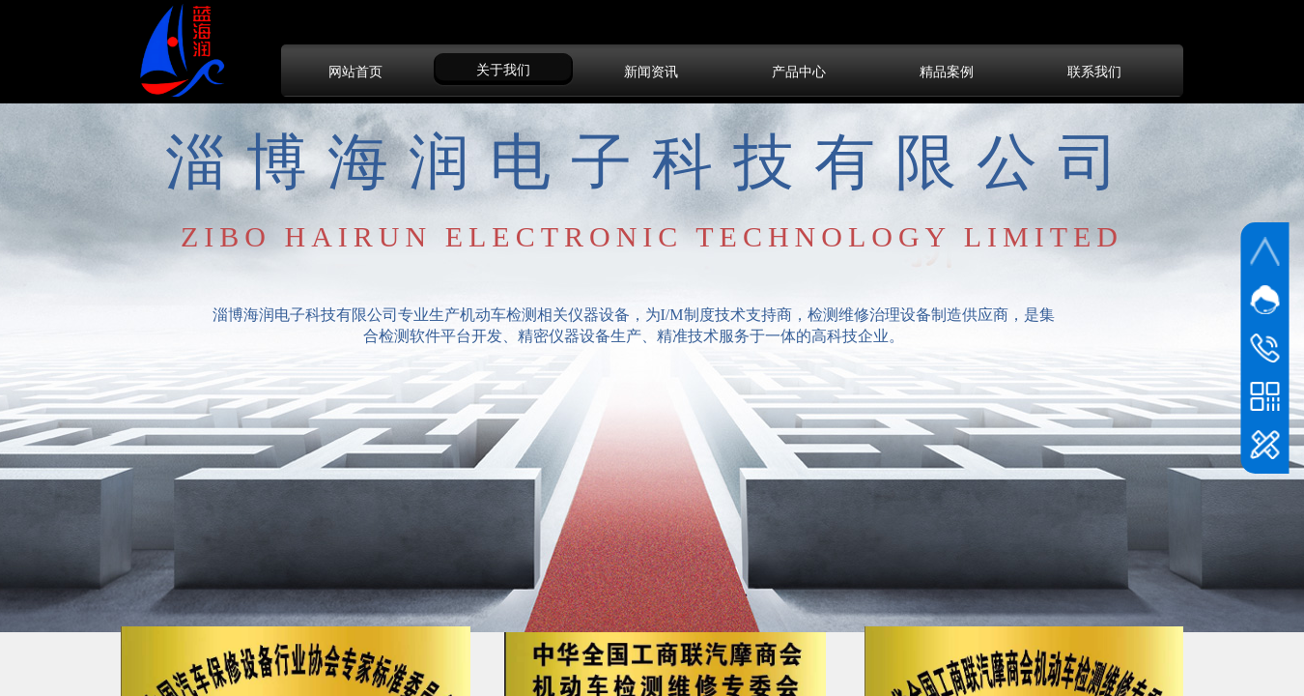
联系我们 (1094, 71)
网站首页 (355, 71)
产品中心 (799, 71)
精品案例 (947, 71)
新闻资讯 (651, 71)
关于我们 (503, 69)
